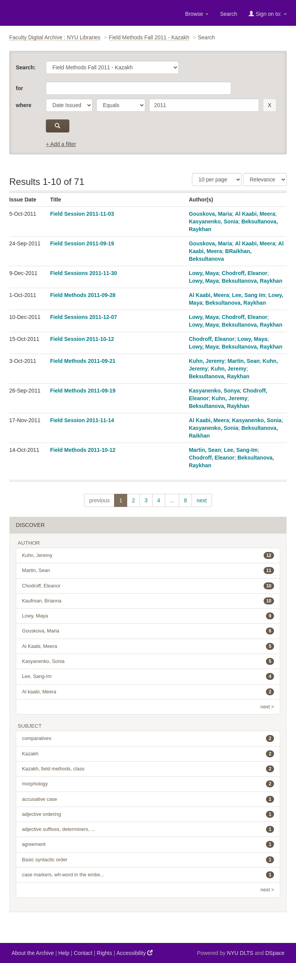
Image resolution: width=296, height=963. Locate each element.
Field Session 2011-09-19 (82, 243)
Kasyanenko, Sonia (213, 221)
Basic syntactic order (148, 859)
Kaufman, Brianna (148, 600)
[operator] (120, 105)
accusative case (148, 799)
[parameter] (69, 105)
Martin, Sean (243, 361)
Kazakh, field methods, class (148, 768)
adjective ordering (148, 814)
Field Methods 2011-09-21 (83, 361)
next (202, 500)
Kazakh (148, 753)
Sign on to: (268, 13)
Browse (197, 14)
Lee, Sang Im (248, 295)
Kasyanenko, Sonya (214, 391)
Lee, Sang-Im (240, 450)
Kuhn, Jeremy (207, 361)
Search (228, 14)
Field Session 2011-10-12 (82, 339)
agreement (148, 844)
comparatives (148, 738)
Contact (83, 953)
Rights (104, 953)
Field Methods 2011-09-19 (83, 391)
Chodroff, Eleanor (244, 273)
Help (63, 953)
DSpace (274, 953)
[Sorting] (265, 179)
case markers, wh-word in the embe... (148, 874)
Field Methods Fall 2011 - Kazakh (149, 37)
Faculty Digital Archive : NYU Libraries (55, 37)
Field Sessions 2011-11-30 (83, 273)
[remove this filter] (269, 105)
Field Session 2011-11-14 (82, 420)
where (23, 105)
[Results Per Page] (217, 179)
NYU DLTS (240, 953)
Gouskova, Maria (210, 214)
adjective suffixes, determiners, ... (148, 829)
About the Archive (33, 953)
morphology (148, 783)
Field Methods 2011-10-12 (83, 450)
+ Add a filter (61, 144)
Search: (25, 67)
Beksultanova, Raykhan (252, 281)
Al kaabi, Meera (148, 691)
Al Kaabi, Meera (255, 214)
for (19, 88)
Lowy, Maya (204, 273)
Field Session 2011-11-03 (82, 214)
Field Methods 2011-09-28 (83, 295)
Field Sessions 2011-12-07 (83, 317)
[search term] (204, 105)
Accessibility (134, 953)
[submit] (57, 126)
